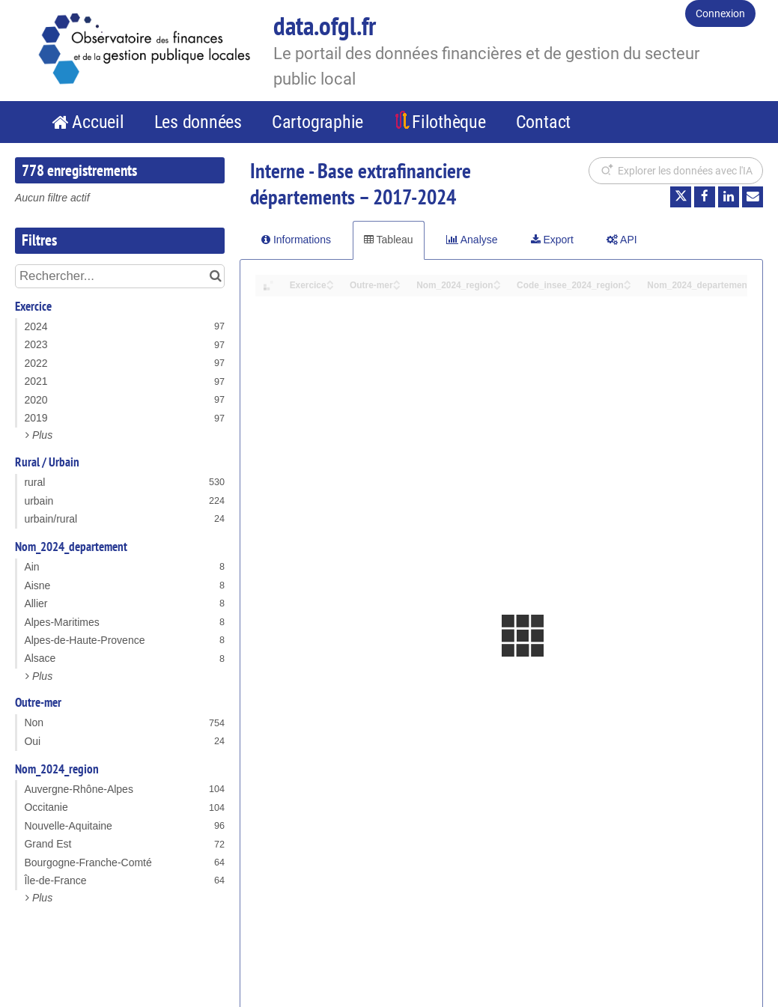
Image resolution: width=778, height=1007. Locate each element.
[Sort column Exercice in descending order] (330, 286)
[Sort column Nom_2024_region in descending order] (497, 286)
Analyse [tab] (472, 240)
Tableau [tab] (388, 240)
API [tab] (622, 240)
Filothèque (449, 122)
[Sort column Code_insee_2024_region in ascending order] (627, 281)
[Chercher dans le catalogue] (215, 276)
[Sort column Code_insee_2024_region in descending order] (627, 286)
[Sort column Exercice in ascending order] (330, 281)
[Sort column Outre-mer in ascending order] (397, 281)
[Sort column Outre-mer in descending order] (397, 286)
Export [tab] (552, 240)
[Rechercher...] (120, 276)
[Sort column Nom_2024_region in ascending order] (497, 281)
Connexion (720, 13)
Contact (543, 122)
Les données (198, 122)
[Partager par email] (752, 196)
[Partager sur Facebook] (704, 196)
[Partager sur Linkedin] (728, 196)
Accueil (98, 122)
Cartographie (317, 122)
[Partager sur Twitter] (680, 196)
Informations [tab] (296, 240)
